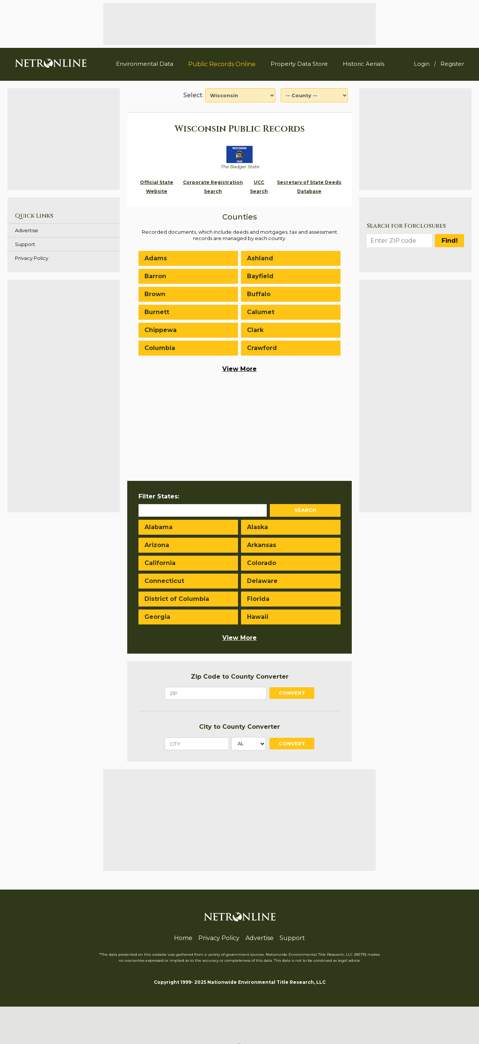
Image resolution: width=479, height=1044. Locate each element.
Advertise (26, 230)
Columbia (159, 347)
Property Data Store (299, 63)
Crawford (262, 347)
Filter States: (158, 496)
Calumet (260, 312)
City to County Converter (239, 726)
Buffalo (259, 294)
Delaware (262, 580)
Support (25, 244)
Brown (154, 294)
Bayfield (260, 276)
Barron (155, 276)
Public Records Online (222, 64)
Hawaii (257, 616)
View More (239, 368)
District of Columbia (176, 598)
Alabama (158, 527)
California (160, 562)
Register (452, 63)
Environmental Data (144, 63)
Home (183, 938)
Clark (255, 330)
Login (422, 63)
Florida (258, 598)
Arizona (156, 545)
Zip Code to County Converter (240, 676)
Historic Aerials (363, 63)
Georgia (157, 616)
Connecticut (164, 580)
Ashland (260, 258)
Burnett (156, 312)
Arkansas (261, 545)
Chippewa (160, 330)
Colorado (261, 562)
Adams (155, 258)
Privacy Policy (31, 258)
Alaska (257, 527)
